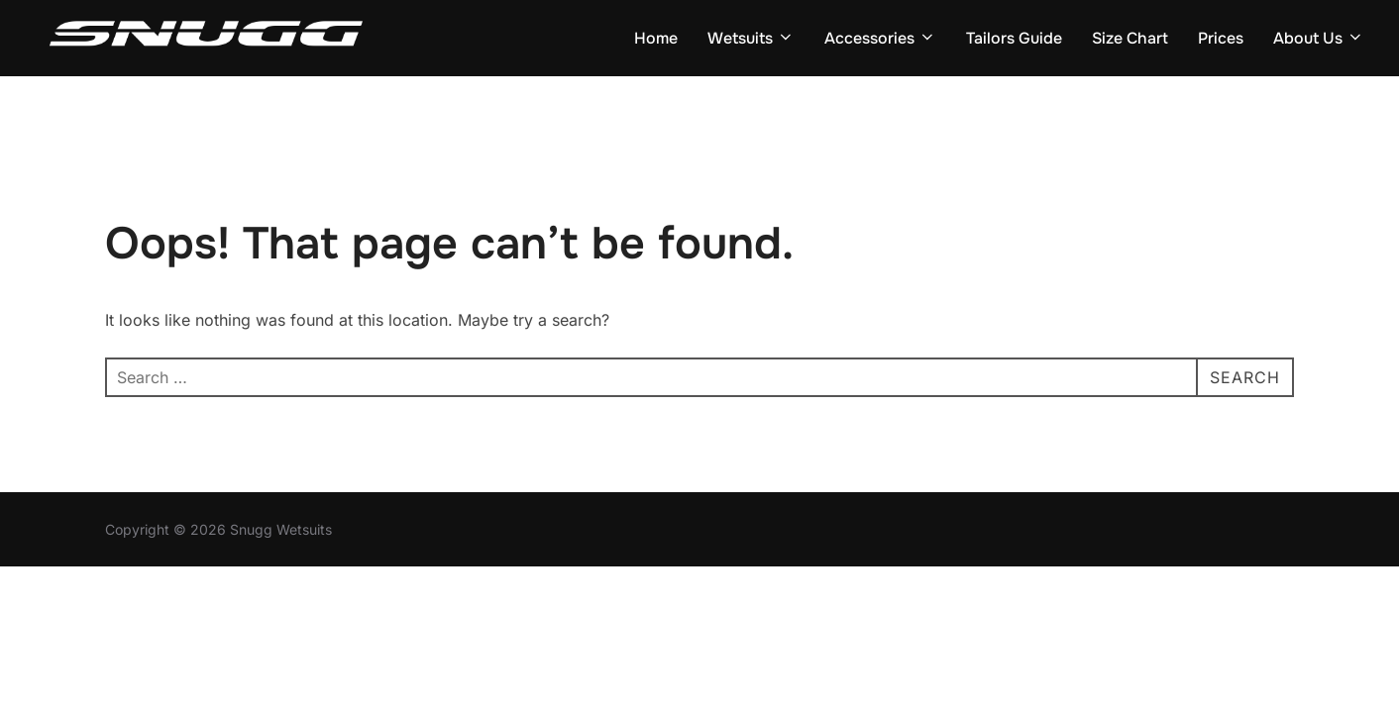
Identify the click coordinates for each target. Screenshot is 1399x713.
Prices (1220, 38)
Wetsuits (751, 38)
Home (656, 38)
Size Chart (1130, 38)
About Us (1318, 38)
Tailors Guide (1014, 38)
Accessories (880, 38)
